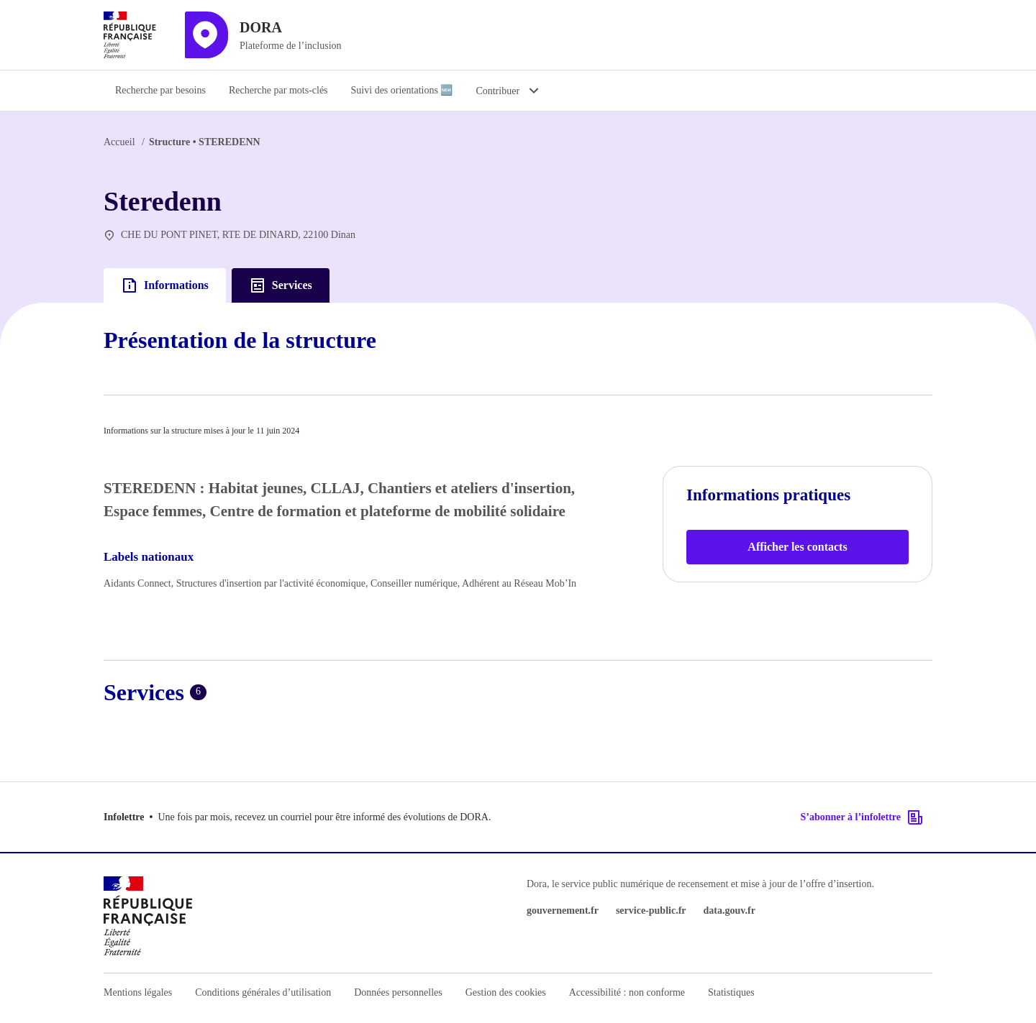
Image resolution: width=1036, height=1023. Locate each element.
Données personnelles (398, 992)
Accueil (119, 142)
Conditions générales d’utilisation (263, 992)
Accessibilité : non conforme (627, 992)
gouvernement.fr (563, 910)
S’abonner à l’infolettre (862, 817)
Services (280, 285)
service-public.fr (651, 910)
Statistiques (731, 992)
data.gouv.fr (729, 910)
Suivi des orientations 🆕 (402, 90)
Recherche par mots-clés (278, 90)
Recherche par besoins (160, 90)
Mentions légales (138, 992)
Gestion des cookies (505, 992)
